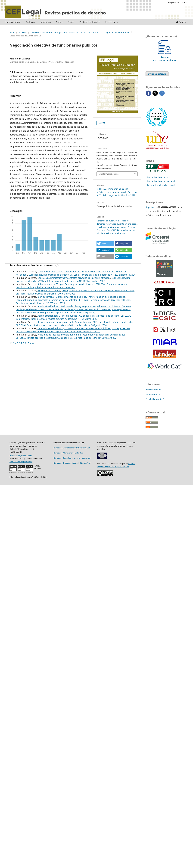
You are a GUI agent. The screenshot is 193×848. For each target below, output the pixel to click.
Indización (45, 22)
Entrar (185, 2)
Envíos (71, 22)
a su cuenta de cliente (164, 57)
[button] (105, 243)
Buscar (181, 22)
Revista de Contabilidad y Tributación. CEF (71, 447)
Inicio (12, 32)
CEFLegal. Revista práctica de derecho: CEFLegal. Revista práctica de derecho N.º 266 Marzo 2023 (73, 330)
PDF (103, 123)
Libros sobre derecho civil (157, 177)
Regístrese (151, 207)
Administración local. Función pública (57, 315)
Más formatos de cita (108, 173)
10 (28, 343)
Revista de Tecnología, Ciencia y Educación (72, 457)
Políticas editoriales (89, 22)
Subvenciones (45, 284)
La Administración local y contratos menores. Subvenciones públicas (74, 328)
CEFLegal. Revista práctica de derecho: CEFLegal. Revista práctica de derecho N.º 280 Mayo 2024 (67, 337)
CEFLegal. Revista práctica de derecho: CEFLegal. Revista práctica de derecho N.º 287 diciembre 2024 (81, 274)
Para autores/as (153, 394)
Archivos (30, 22)
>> (33, 343)
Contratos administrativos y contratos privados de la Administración (73, 277)
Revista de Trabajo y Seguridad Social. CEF (72, 463)
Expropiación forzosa (48, 290)
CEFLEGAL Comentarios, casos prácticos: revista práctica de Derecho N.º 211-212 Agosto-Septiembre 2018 (80, 32)
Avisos (59, 22)
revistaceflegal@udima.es (20, 455)
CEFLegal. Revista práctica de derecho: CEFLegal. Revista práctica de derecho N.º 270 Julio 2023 (73, 311)
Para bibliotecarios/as (156, 399)
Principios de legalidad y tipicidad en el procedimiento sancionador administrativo (81, 334)
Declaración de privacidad (20, 461)
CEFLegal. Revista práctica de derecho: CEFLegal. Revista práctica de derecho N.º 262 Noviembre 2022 (73, 279)
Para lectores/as (153, 389)
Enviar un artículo (157, 73)
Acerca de (110, 22)
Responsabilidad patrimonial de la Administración (64, 322)
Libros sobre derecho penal (160, 185)
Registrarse (173, 2)
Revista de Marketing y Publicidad (68, 452)
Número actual (13, 22)
